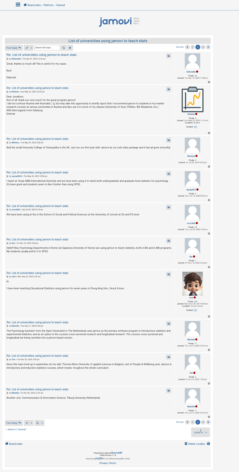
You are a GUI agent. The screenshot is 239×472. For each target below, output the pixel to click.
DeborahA (191, 72)
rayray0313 (191, 190)
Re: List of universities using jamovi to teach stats (42, 55)
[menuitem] (194, 444)
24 (196, 76)
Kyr (191, 257)
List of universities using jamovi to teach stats (107, 41)
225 (195, 302)
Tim (191, 373)
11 (196, 343)
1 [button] (192, 47)
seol (191, 298)
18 (196, 227)
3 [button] (203, 47)
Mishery (191, 156)
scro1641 (191, 223)
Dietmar (191, 114)
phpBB (98, 458)
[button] (187, 47)
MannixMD (116, 452)
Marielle (191, 340)
